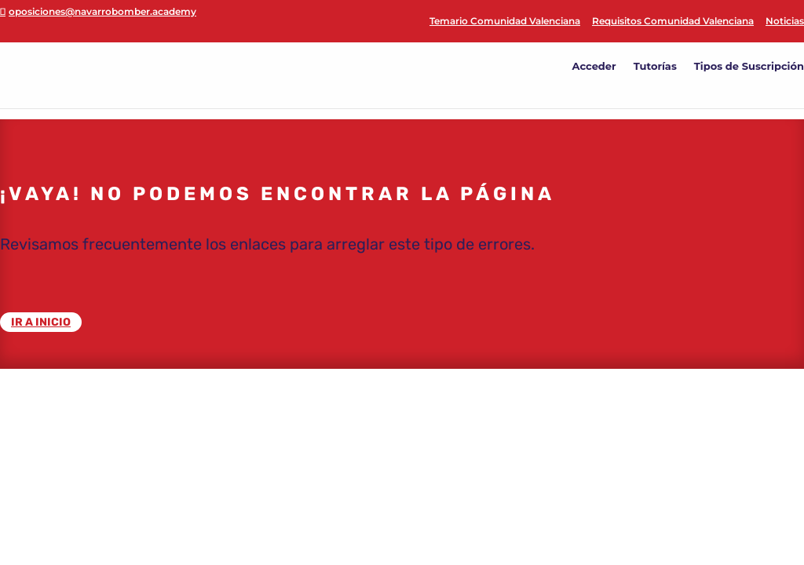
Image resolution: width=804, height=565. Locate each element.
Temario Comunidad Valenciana (504, 21)
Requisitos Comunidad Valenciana (673, 21)
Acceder (594, 66)
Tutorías (655, 66)
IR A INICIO (41, 322)
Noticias (785, 21)
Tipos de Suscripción (749, 66)
